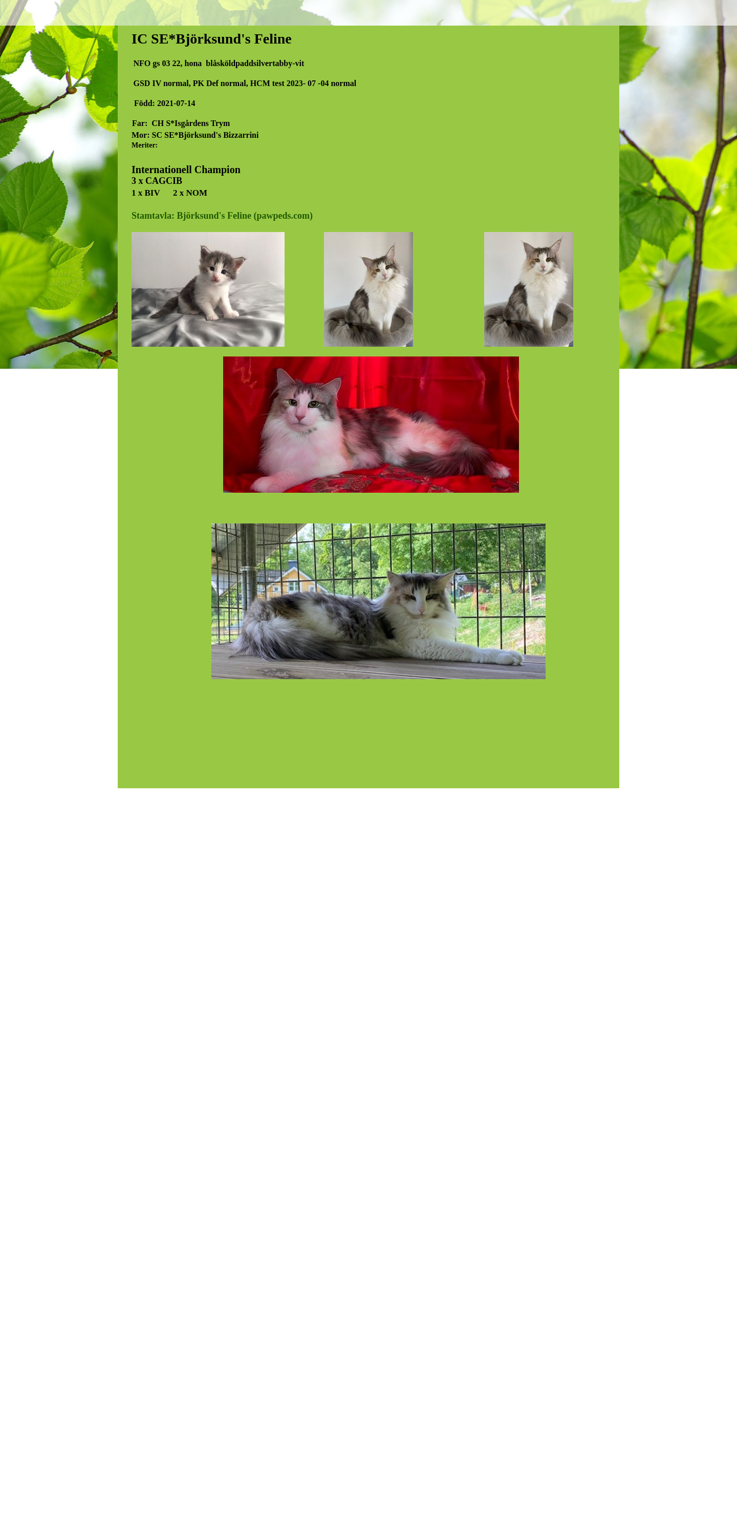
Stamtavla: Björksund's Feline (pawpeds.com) (222, 216)
